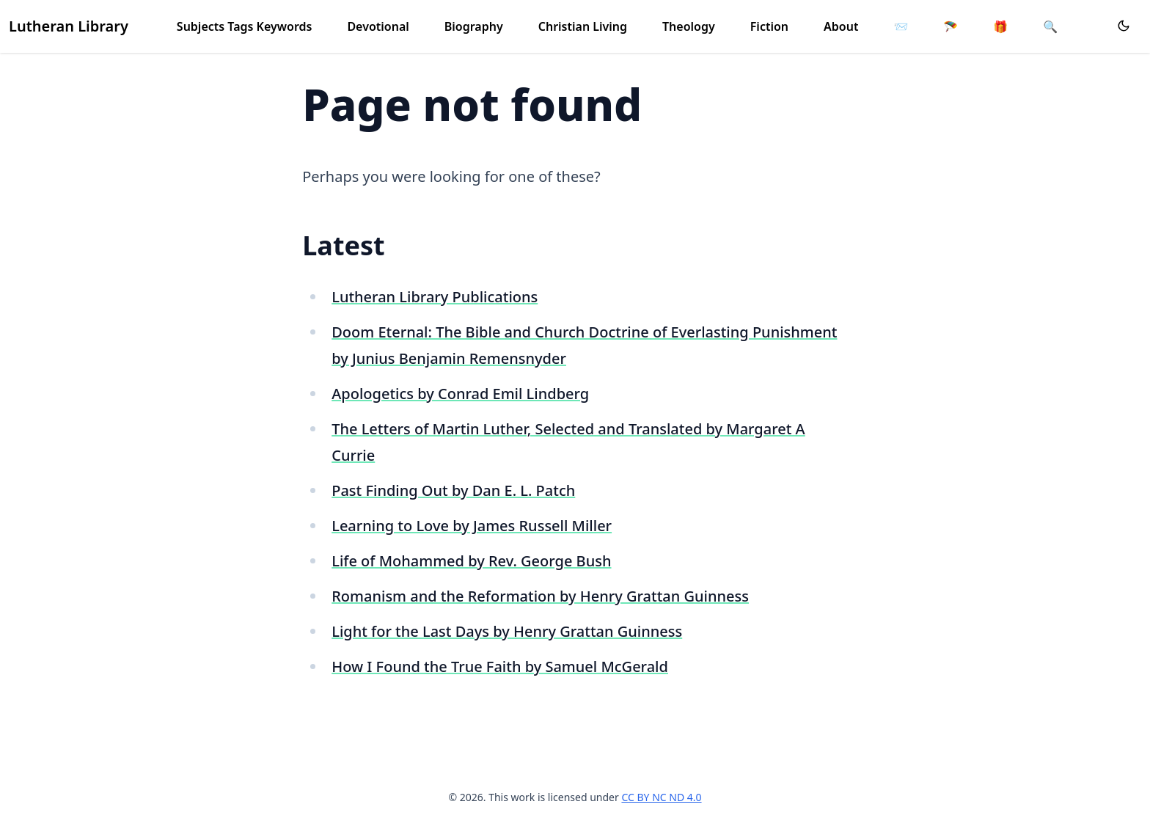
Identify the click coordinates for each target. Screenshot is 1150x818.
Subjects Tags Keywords (244, 26)
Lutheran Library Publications (435, 297)
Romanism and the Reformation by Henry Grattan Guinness (540, 596)
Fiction (769, 26)
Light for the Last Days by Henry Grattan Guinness (507, 631)
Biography (473, 26)
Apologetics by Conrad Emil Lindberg (460, 393)
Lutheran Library (68, 26)
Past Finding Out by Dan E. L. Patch (453, 490)
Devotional (378, 26)
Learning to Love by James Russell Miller (472, 526)
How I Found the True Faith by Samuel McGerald (500, 666)
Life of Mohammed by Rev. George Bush (471, 561)
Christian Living (582, 26)
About (841, 26)
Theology (688, 26)
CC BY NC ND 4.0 (661, 797)
